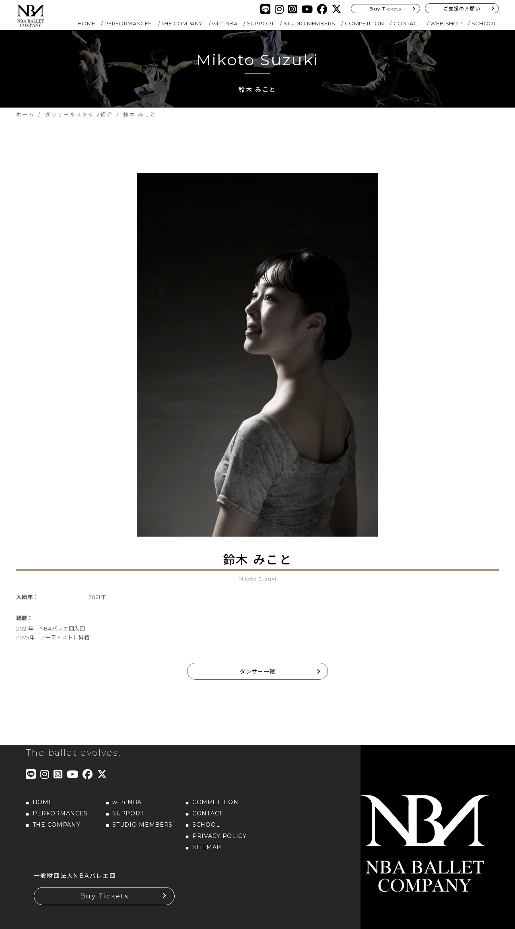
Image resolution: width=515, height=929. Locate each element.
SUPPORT (260, 23)
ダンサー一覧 (257, 671)
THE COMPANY (181, 23)
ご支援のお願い (461, 9)
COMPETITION (364, 23)
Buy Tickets (385, 9)
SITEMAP (206, 847)
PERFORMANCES (128, 23)
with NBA (224, 23)
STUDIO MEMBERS (310, 23)
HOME (86, 23)
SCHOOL (484, 23)
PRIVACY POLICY (219, 836)
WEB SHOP (446, 23)
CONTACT (407, 23)
